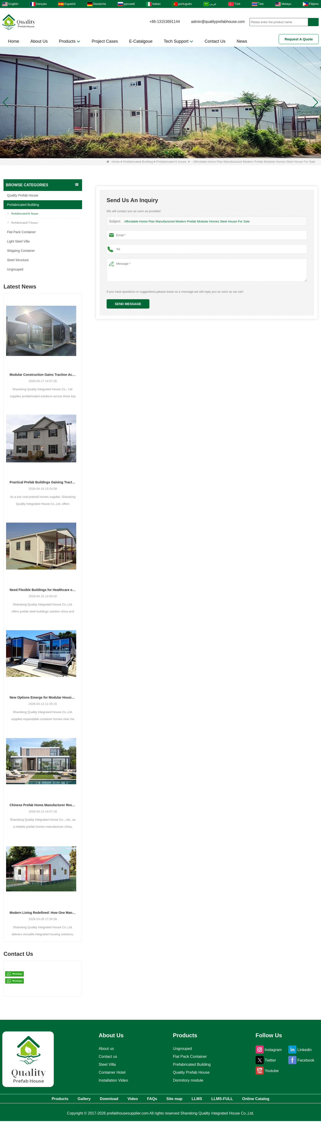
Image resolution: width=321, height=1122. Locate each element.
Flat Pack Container (21, 232)
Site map (179, 1099)
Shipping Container (21, 251)
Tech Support (178, 41)
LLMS (206, 1099)
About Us (39, 41)
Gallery (68, 1099)
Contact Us (215, 41)
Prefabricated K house (171, 161)
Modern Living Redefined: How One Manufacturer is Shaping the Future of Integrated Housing (43, 912)
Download (98, 1099)
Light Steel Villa (18, 241)
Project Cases (105, 41)
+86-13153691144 (164, 22)
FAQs (151, 1099)
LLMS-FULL (237, 1099)
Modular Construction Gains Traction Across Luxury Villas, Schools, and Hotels (43, 374)
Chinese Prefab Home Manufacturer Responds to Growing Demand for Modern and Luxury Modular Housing (43, 805)
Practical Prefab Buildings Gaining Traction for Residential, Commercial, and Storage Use (43, 482)
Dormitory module (188, 1080)
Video (127, 1099)
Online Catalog (276, 1099)
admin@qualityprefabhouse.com (218, 22)
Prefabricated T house (23, 222)
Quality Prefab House (22, 195)
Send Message (128, 304)
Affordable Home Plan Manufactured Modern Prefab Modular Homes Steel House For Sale (185, 221)
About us (105, 1048)
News (242, 41)
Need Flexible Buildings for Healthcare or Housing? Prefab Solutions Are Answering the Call (43, 590)
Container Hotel (111, 1072)
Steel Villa (106, 1064)
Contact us (107, 1056)
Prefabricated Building (138, 161)
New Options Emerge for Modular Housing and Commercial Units (43, 697)
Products (69, 41)
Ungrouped (15, 269)
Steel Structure (18, 260)
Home (13, 41)
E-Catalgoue (140, 41)
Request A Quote (299, 39)
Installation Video (113, 1080)
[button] (155, 152)
